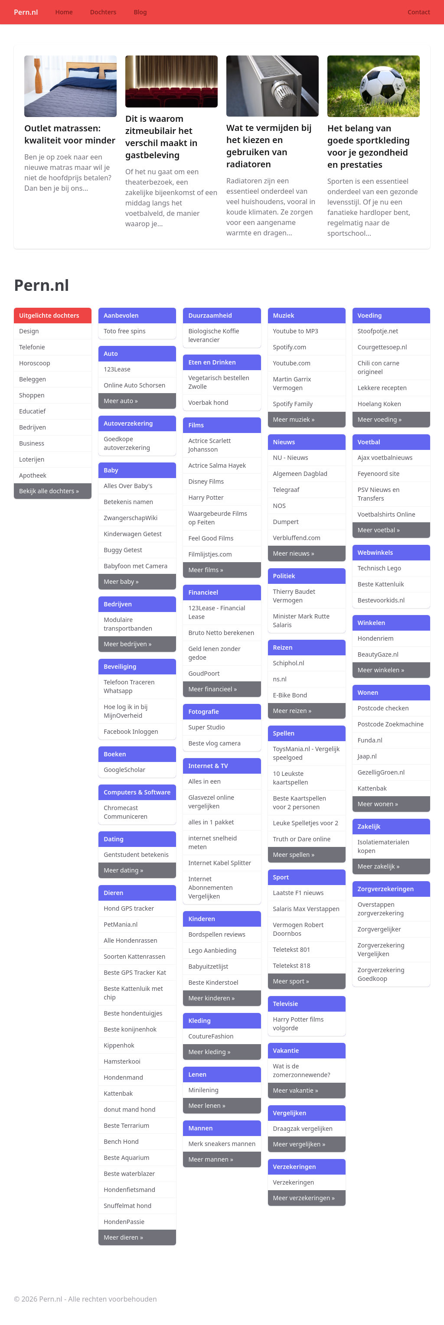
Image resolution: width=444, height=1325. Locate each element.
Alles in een (204, 781)
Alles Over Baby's (128, 486)
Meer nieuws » (293, 553)
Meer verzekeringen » (304, 1198)
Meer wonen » (378, 804)
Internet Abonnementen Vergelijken (210, 887)
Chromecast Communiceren (125, 812)
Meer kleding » (209, 1052)
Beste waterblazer (129, 1173)
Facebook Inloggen (131, 731)
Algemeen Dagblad (300, 473)
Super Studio (206, 727)
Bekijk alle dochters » (49, 491)
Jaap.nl (367, 756)
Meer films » (205, 570)
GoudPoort (203, 673)
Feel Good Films (210, 538)
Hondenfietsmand (129, 1189)
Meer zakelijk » (379, 866)
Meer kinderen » (211, 998)
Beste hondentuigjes (133, 1013)
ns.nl (280, 679)
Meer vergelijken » (299, 1144)
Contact (419, 12)
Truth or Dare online (302, 839)
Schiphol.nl (288, 663)
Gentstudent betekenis (136, 854)
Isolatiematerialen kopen (383, 846)
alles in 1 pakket (211, 822)
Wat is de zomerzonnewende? (301, 1070)
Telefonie (32, 347)
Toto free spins (124, 331)
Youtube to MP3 (296, 331)
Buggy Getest (123, 550)
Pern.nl (26, 12)
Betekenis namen (128, 502)
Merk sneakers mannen (221, 1143)
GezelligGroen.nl (381, 772)
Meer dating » (123, 870)
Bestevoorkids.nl (381, 600)
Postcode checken (383, 708)
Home (64, 12)
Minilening (203, 1090)
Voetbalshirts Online (386, 514)
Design (29, 331)
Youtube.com (292, 363)
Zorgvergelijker (379, 929)
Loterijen (31, 459)
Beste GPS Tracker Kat (135, 972)
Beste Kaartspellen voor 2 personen (299, 802)
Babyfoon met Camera (135, 566)
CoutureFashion (210, 1036)
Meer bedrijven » (127, 644)
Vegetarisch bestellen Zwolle (218, 382)
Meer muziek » (294, 419)
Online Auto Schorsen (134, 385)
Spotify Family (293, 404)
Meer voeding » (380, 419)
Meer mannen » (210, 1159)
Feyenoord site (379, 473)
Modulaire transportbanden (128, 623)
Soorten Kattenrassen (134, 956)
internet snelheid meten (212, 842)
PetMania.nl (120, 924)
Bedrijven (32, 427)
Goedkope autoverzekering (127, 443)
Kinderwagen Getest (133, 534)
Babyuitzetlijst (208, 966)
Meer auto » (121, 401)
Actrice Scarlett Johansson (209, 444)
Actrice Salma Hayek (217, 465)
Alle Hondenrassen (130, 940)
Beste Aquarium (127, 1157)
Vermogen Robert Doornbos (298, 929)
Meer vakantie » (295, 1090)
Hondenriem (376, 638)
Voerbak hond (208, 402)
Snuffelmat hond (127, 1205)
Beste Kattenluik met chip (133, 992)
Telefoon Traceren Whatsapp (129, 686)
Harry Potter (205, 497)
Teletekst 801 (291, 949)
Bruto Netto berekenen (221, 632)
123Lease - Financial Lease (216, 612)
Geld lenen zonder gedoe (214, 653)
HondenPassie (124, 1222)
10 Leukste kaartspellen (290, 777)
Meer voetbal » (379, 530)
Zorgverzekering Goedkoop (381, 974)
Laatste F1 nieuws (298, 893)
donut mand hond (129, 1109)
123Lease (117, 369)
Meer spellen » (294, 854)
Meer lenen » (206, 1105)
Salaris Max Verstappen (306, 909)
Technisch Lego (379, 568)
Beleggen (32, 379)
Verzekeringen (293, 1182)
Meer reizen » (292, 710)
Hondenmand (123, 1077)
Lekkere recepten (382, 388)
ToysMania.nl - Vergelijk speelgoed (306, 753)
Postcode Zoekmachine (391, 724)
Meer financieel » (212, 689)
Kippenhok (119, 1045)
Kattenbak (118, 1093)
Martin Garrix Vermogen (292, 383)
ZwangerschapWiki (130, 518)
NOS (279, 505)
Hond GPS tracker (129, 908)
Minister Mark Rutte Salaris (301, 620)
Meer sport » (291, 981)
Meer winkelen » (381, 670)
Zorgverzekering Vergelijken (381, 949)
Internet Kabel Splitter (219, 863)
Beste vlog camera (214, 743)
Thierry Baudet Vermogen (294, 595)
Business (31, 443)
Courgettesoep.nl (382, 347)
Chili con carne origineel (378, 367)
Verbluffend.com (297, 538)
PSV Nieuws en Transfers (379, 493)
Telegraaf (286, 489)
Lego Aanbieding (212, 950)
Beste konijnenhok (130, 1029)
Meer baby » (121, 581)
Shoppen (32, 395)
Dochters (103, 12)
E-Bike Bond (290, 695)
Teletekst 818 (291, 965)
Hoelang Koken (379, 404)
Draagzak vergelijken (303, 1128)
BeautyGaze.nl (378, 654)
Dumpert (286, 522)
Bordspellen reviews (216, 934)
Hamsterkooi (122, 1061)
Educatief (32, 411)
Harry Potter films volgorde (298, 1023)
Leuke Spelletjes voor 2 (306, 823)
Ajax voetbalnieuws (385, 457)
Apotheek (32, 475)
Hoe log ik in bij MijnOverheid (125, 711)
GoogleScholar (124, 769)
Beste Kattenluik (381, 584)
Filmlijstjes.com (210, 554)
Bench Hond (121, 1141)
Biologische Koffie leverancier (213, 335)
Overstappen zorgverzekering (381, 908)
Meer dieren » (123, 1237)
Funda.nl (370, 740)
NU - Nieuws (290, 457)
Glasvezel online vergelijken (211, 801)
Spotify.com (290, 347)
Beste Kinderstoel (213, 982)
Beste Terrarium (126, 1125)
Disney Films (206, 481)
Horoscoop (34, 363)
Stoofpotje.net (378, 331)
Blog (140, 12)
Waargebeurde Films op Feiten (217, 517)
